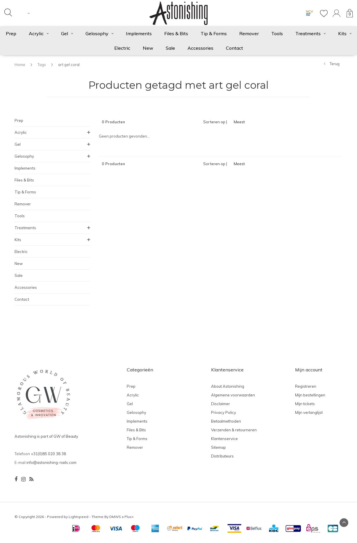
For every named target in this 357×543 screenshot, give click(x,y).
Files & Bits (176, 33)
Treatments (310, 33)
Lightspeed (78, 516)
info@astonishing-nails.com (51, 462)
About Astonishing (227, 386)
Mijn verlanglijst (309, 412)
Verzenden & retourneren (234, 430)
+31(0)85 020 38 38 (48, 453)
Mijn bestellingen (310, 395)
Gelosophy (99, 33)
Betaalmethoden (226, 421)
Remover (249, 33)
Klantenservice (224, 438)
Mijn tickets (305, 403)
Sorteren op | (215, 122)
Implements (139, 33)
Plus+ (129, 516)
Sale (170, 48)
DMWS (115, 516)
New (148, 48)
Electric (122, 48)
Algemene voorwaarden (233, 395)
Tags (42, 64)
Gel (67, 33)
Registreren (305, 386)
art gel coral (69, 64)
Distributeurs (222, 456)
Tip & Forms (214, 33)
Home (20, 64)
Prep (19, 120)
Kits (18, 239)
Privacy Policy (223, 412)
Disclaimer (220, 403)
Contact (234, 48)
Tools (277, 33)
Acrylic (39, 33)
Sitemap (218, 447)
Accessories (200, 48)
